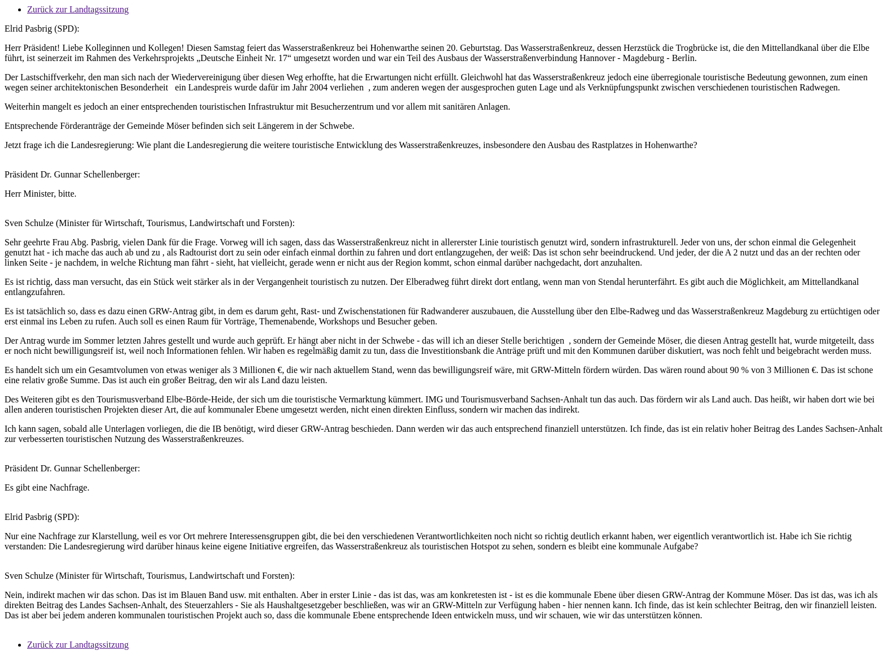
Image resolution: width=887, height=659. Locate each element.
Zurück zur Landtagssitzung (78, 9)
